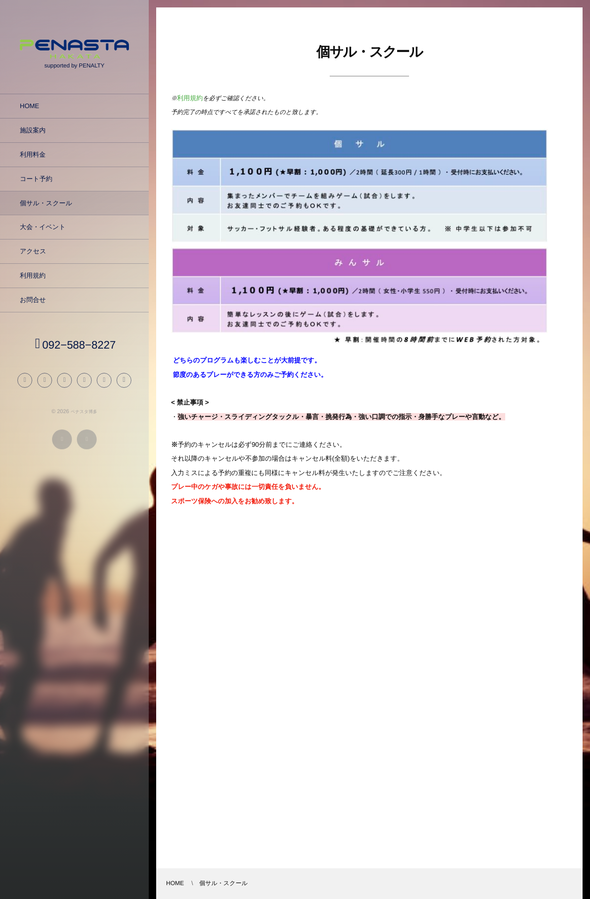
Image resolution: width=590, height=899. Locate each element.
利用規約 (190, 98)
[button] (124, 383)
